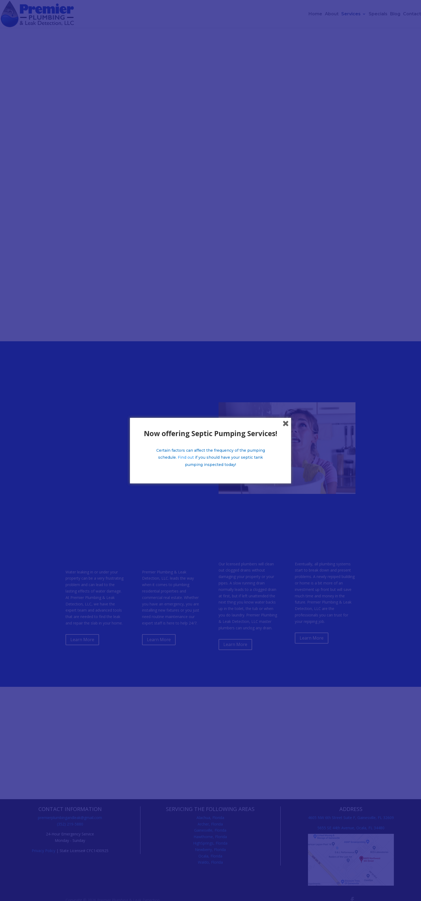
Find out (186, 457)
